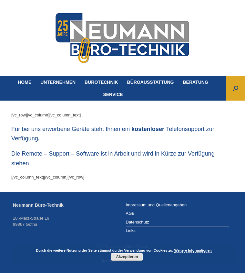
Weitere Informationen (193, 250)
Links (131, 230)
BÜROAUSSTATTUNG (150, 82)
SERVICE (113, 94)
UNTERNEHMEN (58, 82)
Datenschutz (137, 222)
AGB (130, 213)
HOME (24, 82)
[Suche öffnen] (235, 88)
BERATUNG (195, 82)
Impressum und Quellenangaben (156, 204)
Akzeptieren (127, 257)
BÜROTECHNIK (101, 82)
